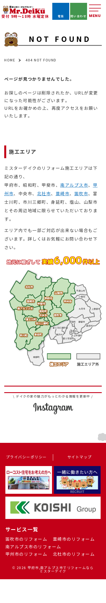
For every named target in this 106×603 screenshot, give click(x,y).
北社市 (44, 193)
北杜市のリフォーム (74, 554)
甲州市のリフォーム (26, 554)
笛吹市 (81, 193)
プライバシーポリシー (26, 457)
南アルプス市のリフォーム (33, 547)
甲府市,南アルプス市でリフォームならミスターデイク (60, 569)
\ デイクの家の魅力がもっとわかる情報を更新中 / (53, 396)
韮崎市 (63, 193)
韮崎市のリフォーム (74, 539)
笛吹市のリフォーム (26, 539)
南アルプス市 (74, 185)
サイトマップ (79, 457)
